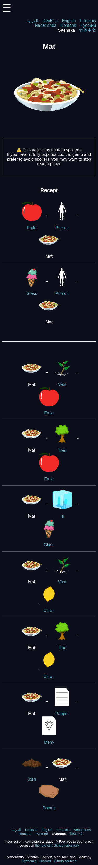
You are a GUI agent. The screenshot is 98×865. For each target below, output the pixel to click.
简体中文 (87, 30)
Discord (45, 861)
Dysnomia (29, 861)
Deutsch (50, 20)
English (69, 20)
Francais (88, 20)
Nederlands (45, 25)
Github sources (65, 861)
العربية (32, 20)
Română (68, 25)
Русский (88, 25)
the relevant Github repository (57, 845)
